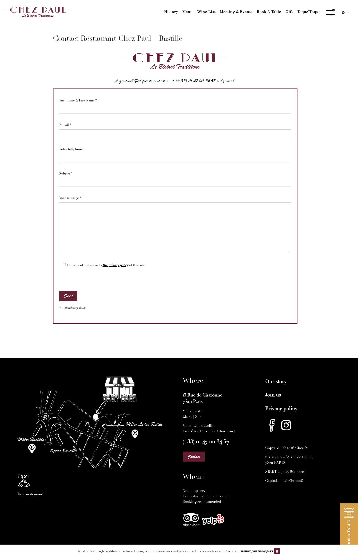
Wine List (206, 12)
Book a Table (269, 12)
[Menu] (330, 12)
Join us (273, 395)
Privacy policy (281, 408)
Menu (187, 12)
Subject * (175, 178)
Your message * (175, 226)
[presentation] (93, 282)
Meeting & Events (236, 12)
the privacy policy (115, 265)
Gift (289, 12)
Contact (194, 456)
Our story (276, 381)
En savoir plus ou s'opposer (256, 551)
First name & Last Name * (175, 104)
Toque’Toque (308, 12)
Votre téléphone (175, 153)
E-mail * (175, 129)
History (171, 12)
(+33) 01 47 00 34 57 (195, 81)
